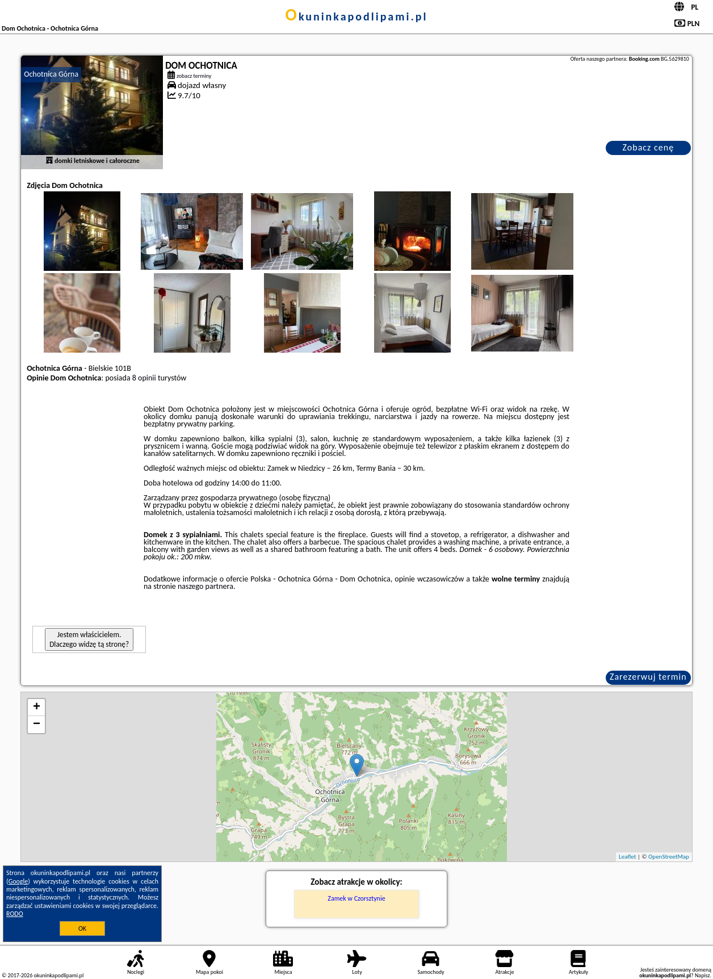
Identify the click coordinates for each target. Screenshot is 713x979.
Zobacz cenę (648, 147)
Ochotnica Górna (51, 74)
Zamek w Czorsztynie (356, 898)
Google (18, 881)
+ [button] (36, 707)
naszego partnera (205, 586)
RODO (14, 914)
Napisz (702, 975)
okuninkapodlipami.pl (357, 16)
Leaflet (627, 856)
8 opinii (144, 378)
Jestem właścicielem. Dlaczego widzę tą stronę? (89, 639)
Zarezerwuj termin (648, 676)
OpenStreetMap (668, 856)
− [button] (36, 724)
